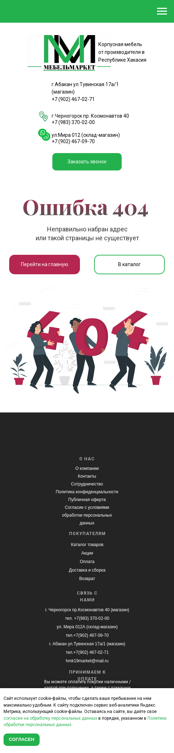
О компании (87, 468)
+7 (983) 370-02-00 (73, 122)
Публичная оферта (87, 499)
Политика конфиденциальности (87, 491)
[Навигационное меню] (162, 11)
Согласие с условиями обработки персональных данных (87, 515)
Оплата (87, 561)
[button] (87, 161)
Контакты (87, 476)
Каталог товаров (87, 544)
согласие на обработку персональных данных (50, 718)
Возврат (87, 578)
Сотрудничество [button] (87, 484)
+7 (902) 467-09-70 (73, 141)
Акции (87, 553)
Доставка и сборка (87, 570)
